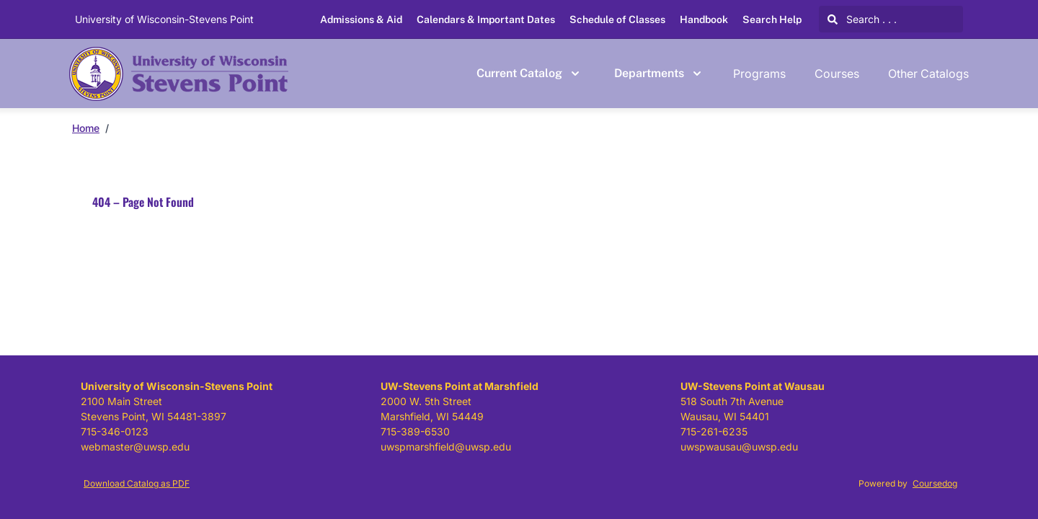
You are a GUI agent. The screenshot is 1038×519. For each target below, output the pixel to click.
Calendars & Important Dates (486, 19)
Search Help (772, 19)
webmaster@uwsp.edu (135, 446)
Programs (759, 73)
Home (85, 128)
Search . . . (862, 19)
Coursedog (935, 483)
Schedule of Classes (617, 19)
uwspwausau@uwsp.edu (739, 446)
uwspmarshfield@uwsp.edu (446, 446)
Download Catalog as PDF (137, 483)
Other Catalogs (928, 73)
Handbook (704, 19)
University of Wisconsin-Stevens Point (164, 19)
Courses (837, 73)
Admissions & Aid (361, 19)
